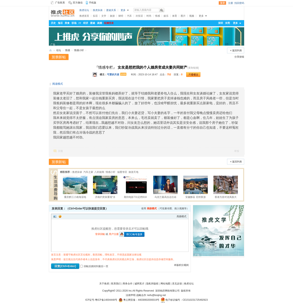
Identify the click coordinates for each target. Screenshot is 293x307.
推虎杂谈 (98, 10)
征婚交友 (109, 23)
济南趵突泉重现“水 (105, 187)
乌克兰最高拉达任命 (165, 187)
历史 (53, 23)
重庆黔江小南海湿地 (75, 187)
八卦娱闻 (99, 172)
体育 (174, 15)
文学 (103, 15)
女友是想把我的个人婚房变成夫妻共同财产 (152, 67)
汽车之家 (88, 172)
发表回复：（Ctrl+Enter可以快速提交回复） (80, 208)
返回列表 (237, 50)
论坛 (58, 50)
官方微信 (75, 2)
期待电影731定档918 (135, 187)
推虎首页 (84, 15)
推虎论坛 (84, 10)
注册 (230, 3)
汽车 (129, 15)
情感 (157, 15)
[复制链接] (193, 67)
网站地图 (165, 283)
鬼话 (60, 23)
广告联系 (57, 2)
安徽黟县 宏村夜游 (195, 187)
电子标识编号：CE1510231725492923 (184, 299)
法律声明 (131, 295)
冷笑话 (139, 15)
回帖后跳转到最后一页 (94, 266)
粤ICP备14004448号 (106, 299)
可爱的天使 (113, 74)
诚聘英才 (139, 283)
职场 (74, 23)
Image (55, 216)
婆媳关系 (111, 10)
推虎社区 (50, 50)
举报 (236, 151)
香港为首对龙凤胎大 (225, 187)
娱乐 (166, 15)
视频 (191, 15)
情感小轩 (79, 50)
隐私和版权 (152, 283)
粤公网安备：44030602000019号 (139, 299)
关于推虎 (104, 283)
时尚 (148, 15)
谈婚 (99, 23)
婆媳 (92, 23)
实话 (95, 15)
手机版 (92, 2)
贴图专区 (122, 172)
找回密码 (239, 3)
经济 (85, 23)
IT (80, 23)
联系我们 (116, 283)
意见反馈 (177, 283)
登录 (222, 3)
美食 (67, 23)
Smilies (60, 216)
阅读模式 (57, 83)
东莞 (227, 23)
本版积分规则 (181, 265)
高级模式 (152, 208)
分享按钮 (239, 56)
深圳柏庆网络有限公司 (167, 290)
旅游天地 (133, 172)
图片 (183, 15)
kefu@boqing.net (156, 295)
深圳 (220, 23)
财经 (120, 15)
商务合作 (127, 283)
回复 (60, 151)
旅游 (112, 15)
